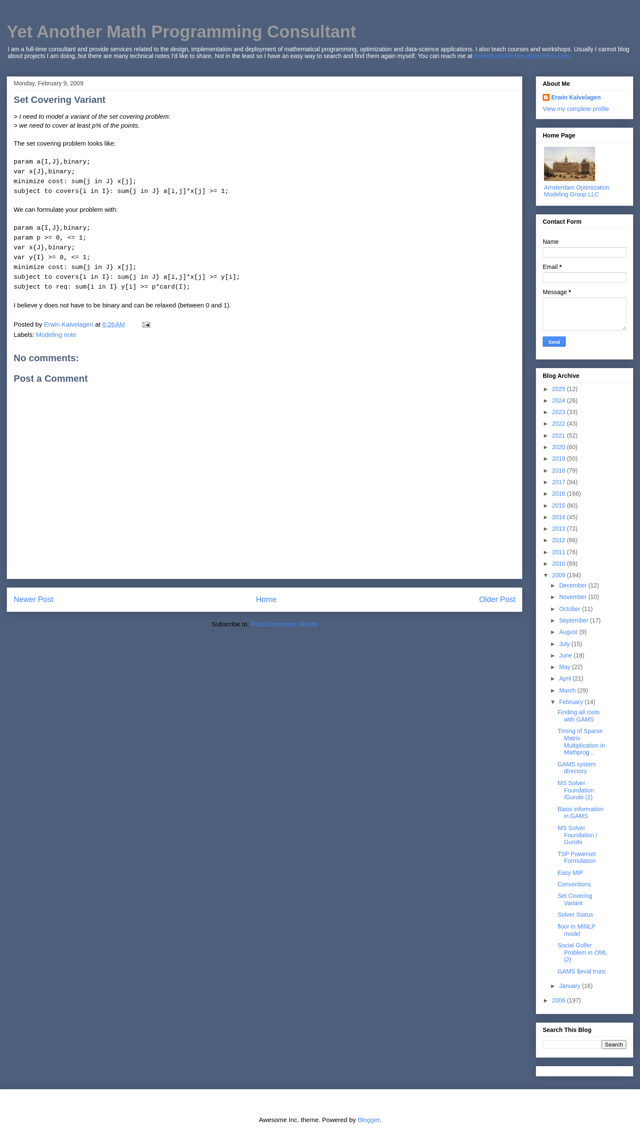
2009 (559, 575)
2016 (559, 493)
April (566, 678)
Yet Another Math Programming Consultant (181, 31)
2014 (559, 517)
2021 (559, 435)
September (574, 620)
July (565, 643)
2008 (559, 1000)
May (565, 666)
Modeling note (56, 334)
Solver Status (575, 914)
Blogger (368, 1119)
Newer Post (33, 599)
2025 (559, 389)
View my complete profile (576, 108)
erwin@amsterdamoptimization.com (521, 56)
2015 (559, 505)
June (566, 655)
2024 (559, 400)
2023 (559, 412)
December (573, 585)
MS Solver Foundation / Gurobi (577, 835)
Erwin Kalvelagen (576, 97)
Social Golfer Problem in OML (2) (582, 952)
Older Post (497, 599)
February (572, 702)
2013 (559, 528)
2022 (559, 423)
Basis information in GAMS (580, 813)
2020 (559, 447)
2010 (559, 563)
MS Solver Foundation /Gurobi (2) (576, 790)
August (569, 631)
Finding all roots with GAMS (579, 716)
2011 (559, 552)
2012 (559, 540)
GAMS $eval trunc (582, 971)
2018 (559, 470)
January (570, 985)
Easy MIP (570, 872)
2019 (559, 458)
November (573, 596)
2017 (559, 482)
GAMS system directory (577, 768)
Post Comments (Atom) (284, 624)
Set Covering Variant (575, 899)
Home (266, 599)
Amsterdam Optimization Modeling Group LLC (576, 191)
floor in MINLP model (576, 930)
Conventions (574, 884)
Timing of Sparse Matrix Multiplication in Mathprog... (581, 742)
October (570, 608)
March (568, 690)
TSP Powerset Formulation (577, 858)
